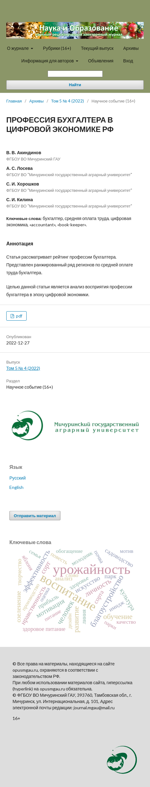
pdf (18, 315)
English (16, 487)
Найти (75, 84)
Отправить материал (35, 515)
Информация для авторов (48, 60)
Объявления (100, 60)
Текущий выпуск (97, 48)
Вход (128, 60)
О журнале (18, 48)
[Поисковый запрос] (75, 74)
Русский (17, 477)
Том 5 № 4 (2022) (67, 100)
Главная (14, 100)
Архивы (130, 48)
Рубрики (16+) (57, 48)
